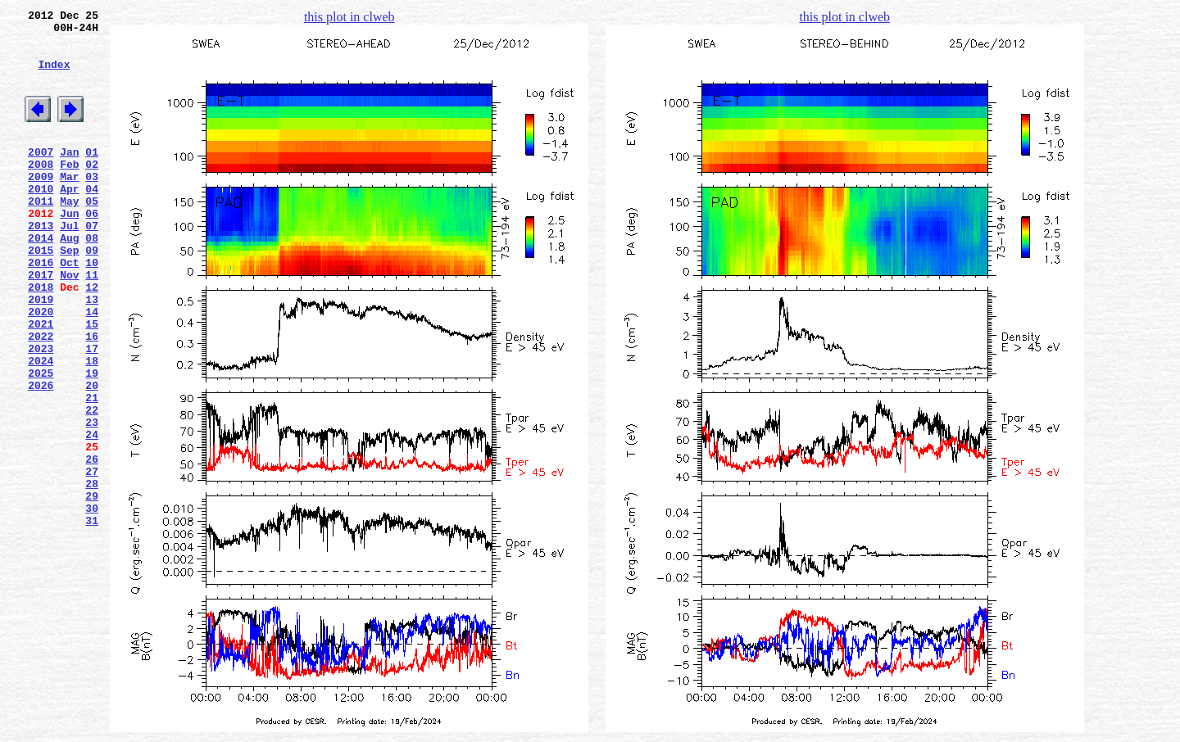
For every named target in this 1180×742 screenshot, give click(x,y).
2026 (40, 456)
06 (91, 249)
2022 (40, 397)
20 (91, 456)
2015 (40, 294)
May (69, 235)
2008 (40, 190)
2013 (40, 264)
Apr (69, 220)
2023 (40, 412)
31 (91, 618)
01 (91, 176)
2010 (40, 220)
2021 (40, 382)
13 (91, 353)
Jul (69, 264)
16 (91, 397)
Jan (69, 176)
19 (91, 441)
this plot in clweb (349, 17)
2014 (40, 279)
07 (91, 264)
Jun (69, 249)
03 (91, 205)
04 (91, 220)
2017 (40, 323)
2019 (40, 353)
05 (91, 235)
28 (91, 574)
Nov (69, 323)
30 (91, 603)
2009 (40, 205)
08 (91, 279)
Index (54, 76)
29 (91, 588)
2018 (40, 338)
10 (91, 308)
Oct (69, 308)
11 (91, 323)
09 (91, 294)
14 (91, 367)
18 (91, 426)
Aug (69, 279)
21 (91, 471)
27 (91, 559)
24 (91, 515)
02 (91, 190)
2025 (40, 441)
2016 (40, 308)
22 (91, 485)
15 (91, 382)
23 (91, 500)
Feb (69, 190)
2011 (40, 235)
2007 (40, 176)
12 (91, 338)
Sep (69, 294)
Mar (69, 205)
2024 (40, 426)
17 (91, 412)
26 (91, 544)
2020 (40, 367)
